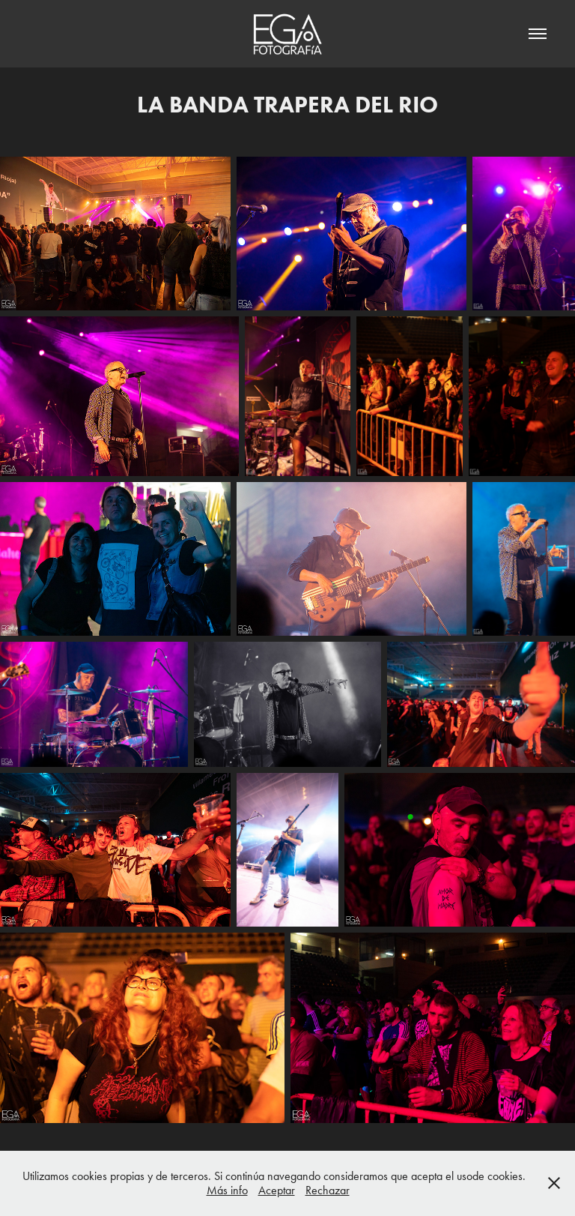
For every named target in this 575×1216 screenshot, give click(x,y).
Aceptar (276, 1190)
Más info (227, 1190)
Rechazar (327, 1190)
